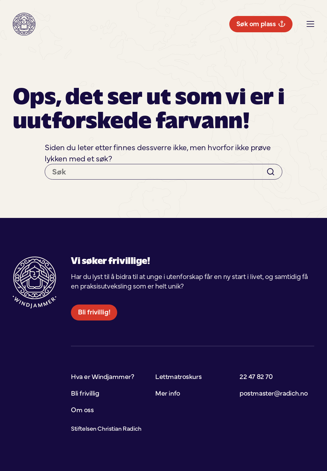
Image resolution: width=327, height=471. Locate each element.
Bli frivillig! (94, 342)
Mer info (197, 24)
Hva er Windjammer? (138, 24)
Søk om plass (39, 56)
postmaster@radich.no (274, 423)
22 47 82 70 (256, 406)
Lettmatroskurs (247, 24)
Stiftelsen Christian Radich (106, 458)
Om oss (82, 439)
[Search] (270, 201)
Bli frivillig (299, 24)
